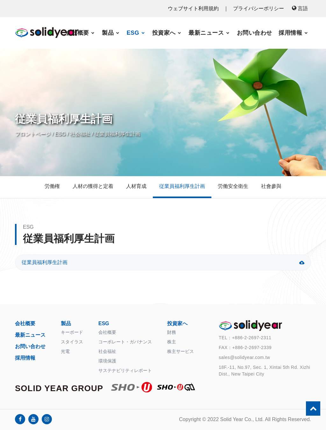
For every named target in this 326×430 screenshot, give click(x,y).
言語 (300, 8)
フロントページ (33, 134)
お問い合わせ (254, 33)
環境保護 (107, 360)
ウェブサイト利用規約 (194, 8)
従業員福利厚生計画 (117, 134)
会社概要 (77, 33)
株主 (171, 341)
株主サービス (180, 351)
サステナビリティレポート (125, 370)
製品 (108, 33)
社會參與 (271, 186)
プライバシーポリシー (258, 8)
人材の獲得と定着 (93, 186)
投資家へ (164, 33)
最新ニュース (206, 33)
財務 (171, 332)
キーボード (72, 332)
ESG (133, 33)
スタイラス (72, 341)
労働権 (52, 186)
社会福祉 (80, 134)
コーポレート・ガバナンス (125, 341)
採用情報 (290, 33)
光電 (65, 351)
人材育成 (136, 186)
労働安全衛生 (233, 186)
